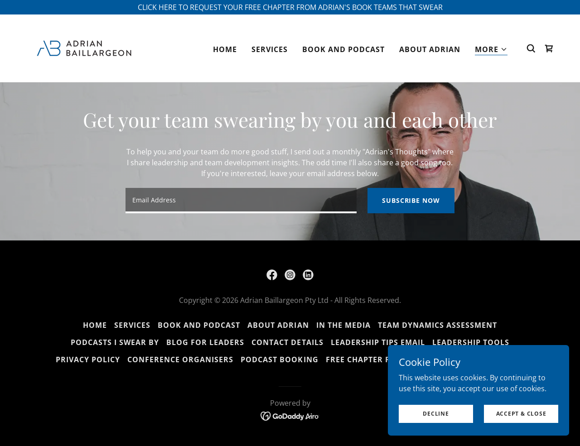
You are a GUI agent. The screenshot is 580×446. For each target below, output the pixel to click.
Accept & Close (521, 413)
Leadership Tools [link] (470, 342)
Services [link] (269, 49)
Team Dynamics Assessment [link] (437, 325)
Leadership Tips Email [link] (378, 342)
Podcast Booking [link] (279, 359)
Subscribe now (411, 200)
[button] (491, 49)
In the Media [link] (343, 325)
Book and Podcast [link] (343, 49)
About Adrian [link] (429, 49)
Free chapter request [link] (373, 359)
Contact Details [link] (287, 342)
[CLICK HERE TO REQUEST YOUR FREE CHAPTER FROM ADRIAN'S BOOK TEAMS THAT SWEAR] (290, 7)
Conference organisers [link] (180, 359)
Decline (436, 413)
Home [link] (225, 49)
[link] (84, 48)
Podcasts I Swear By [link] (115, 342)
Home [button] (95, 325)
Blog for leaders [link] (205, 342)
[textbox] (241, 200)
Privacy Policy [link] (88, 359)
